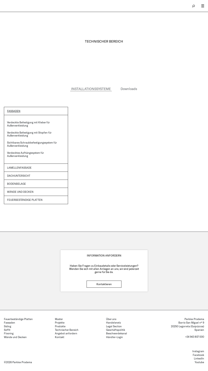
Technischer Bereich (66, 329)
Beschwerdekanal (116, 333)
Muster (59, 319)
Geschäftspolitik (115, 329)
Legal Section (114, 326)
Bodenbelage (16, 183)
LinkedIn (199, 358)
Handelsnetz (113, 322)
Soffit (7, 329)
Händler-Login (114, 337)
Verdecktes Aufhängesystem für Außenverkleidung (25, 154)
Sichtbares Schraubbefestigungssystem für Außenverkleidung (32, 144)
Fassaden (13, 111)
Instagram (198, 351)
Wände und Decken (20, 191)
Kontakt (59, 337)
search (193, 5)
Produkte (60, 326)
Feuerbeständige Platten (25, 199)
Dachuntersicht (18, 175)
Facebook (198, 354)
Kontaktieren (104, 284)
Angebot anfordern (66, 333)
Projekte (59, 322)
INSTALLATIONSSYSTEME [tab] (91, 89)
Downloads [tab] (129, 89)
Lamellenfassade (19, 167)
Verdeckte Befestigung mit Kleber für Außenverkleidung (28, 124)
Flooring (9, 333)
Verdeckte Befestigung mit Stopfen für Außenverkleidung (29, 134)
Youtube (199, 362)
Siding (7, 326)
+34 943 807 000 (194, 336)
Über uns (111, 319)
